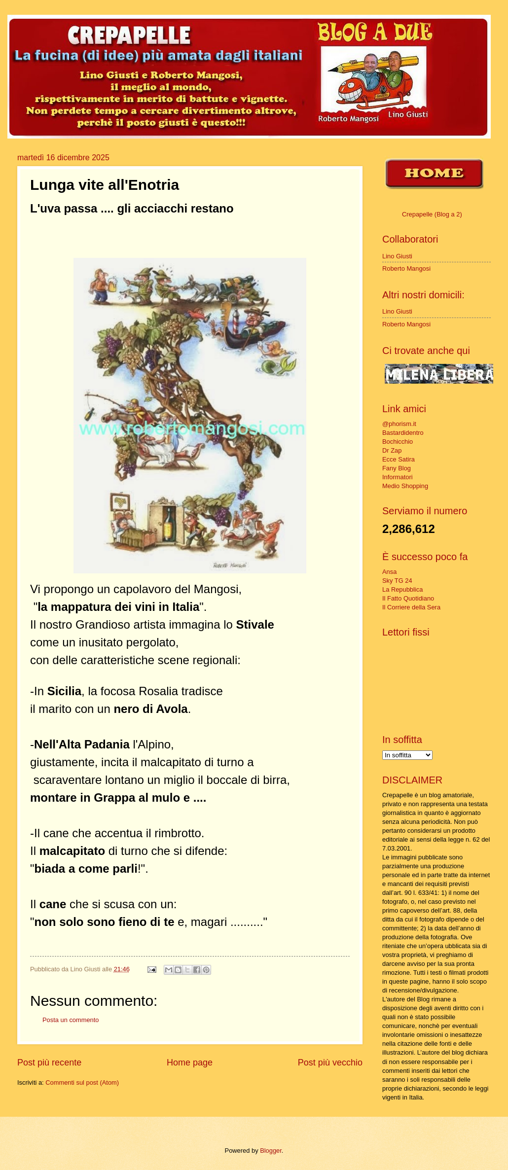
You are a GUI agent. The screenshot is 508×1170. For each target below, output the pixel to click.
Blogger (271, 1150)
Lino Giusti (397, 256)
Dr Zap (391, 450)
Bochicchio (397, 441)
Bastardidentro (403, 432)
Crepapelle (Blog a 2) (432, 214)
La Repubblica (402, 589)
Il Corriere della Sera (411, 607)
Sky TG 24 (397, 580)
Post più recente (49, 1062)
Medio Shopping (405, 486)
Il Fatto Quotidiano (408, 598)
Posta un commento (70, 1020)
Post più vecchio (330, 1062)
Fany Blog (396, 468)
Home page (190, 1062)
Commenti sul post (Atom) (82, 1082)
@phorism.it (399, 423)
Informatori (397, 477)
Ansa (389, 571)
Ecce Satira (398, 459)
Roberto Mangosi (406, 268)
